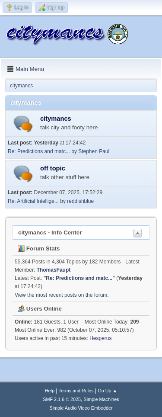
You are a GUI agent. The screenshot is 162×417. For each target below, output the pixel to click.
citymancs (55, 118)
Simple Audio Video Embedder (80, 408)
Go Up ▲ (107, 390)
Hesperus (100, 338)
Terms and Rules (76, 390)
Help (49, 390)
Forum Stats (39, 248)
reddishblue (80, 201)
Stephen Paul (93, 151)
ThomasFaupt (54, 270)
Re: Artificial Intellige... (33, 201)
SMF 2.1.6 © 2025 (62, 399)
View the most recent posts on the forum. (62, 295)
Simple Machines (101, 399)
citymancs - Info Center (50, 232)
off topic (52, 168)
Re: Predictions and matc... (39, 151)
